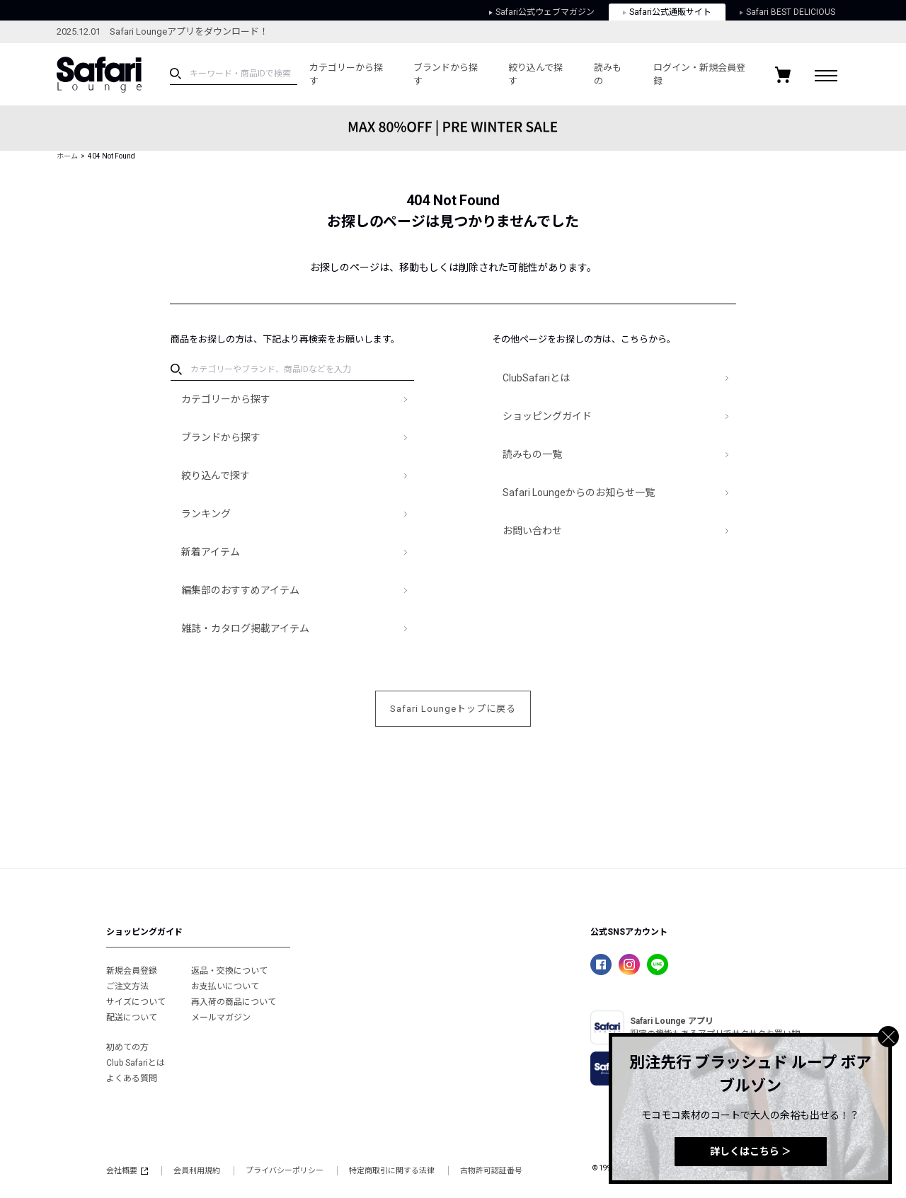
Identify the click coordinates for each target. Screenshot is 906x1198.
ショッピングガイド (547, 416)
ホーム (67, 156)
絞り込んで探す (535, 74)
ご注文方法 (127, 986)
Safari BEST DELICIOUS (787, 12)
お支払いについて (225, 986)
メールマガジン (221, 1018)
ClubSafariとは (536, 378)
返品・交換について (229, 971)
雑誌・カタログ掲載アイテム (245, 628)
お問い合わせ (532, 530)
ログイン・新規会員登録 (699, 74)
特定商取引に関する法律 (392, 1170)
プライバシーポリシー (284, 1170)
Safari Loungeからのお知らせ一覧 (579, 492)
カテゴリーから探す (346, 74)
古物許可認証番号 (491, 1170)
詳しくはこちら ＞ (750, 1151)
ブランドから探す (445, 74)
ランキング (206, 513)
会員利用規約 (196, 1170)
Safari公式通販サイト (667, 12)
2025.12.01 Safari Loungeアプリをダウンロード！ (162, 31)
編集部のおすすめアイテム (240, 590)
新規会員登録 (131, 971)
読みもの (607, 74)
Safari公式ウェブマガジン (542, 12)
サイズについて (136, 1002)
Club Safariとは (135, 1063)
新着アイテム (210, 552)
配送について (131, 1018)
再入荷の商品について (233, 1002)
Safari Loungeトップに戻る (453, 708)
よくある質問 (131, 1078)
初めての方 (127, 1047)
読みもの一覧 (532, 454)
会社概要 (127, 1170)
